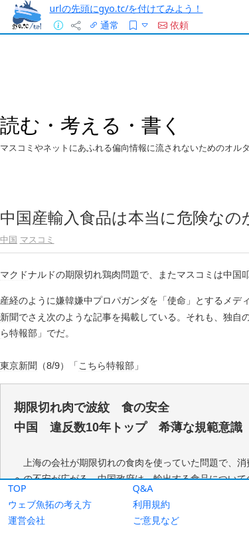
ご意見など (156, 520)
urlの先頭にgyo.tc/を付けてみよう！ (126, 8)
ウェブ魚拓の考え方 (50, 504)
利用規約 (151, 504)
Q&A (143, 488)
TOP (17, 488)
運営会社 (26, 520)
